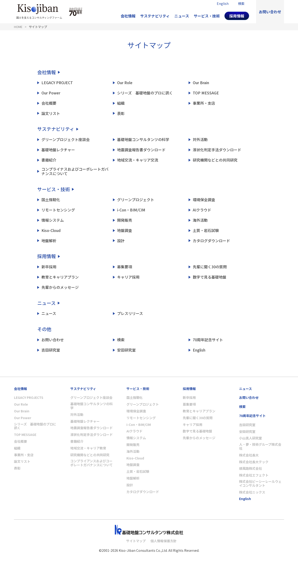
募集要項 (124, 267)
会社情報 (128, 16)
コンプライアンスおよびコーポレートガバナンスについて (91, 463)
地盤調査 (124, 230)
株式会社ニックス (252, 492)
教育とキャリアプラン (60, 277)
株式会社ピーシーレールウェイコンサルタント (260, 483)
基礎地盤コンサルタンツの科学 (143, 139)
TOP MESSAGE (206, 93)
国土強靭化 (50, 199)
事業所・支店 (204, 103)
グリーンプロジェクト (135, 199)
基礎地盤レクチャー (58, 150)
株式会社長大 (249, 455)
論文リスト (50, 113)
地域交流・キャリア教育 (88, 448)
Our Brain (201, 82)
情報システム (52, 220)
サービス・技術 (207, 16)
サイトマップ (38, 26)
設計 (121, 240)
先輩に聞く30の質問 (210, 267)
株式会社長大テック (253, 462)
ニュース (181, 16)
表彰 (121, 113)
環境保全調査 (204, 199)
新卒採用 (48, 267)
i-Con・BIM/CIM (131, 210)
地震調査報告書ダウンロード (141, 150)
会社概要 (48, 103)
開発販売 (124, 220)
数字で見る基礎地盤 (209, 277)
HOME (18, 26)
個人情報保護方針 (163, 540)
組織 (121, 103)
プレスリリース (130, 313)
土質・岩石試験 (206, 230)
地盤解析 (48, 240)
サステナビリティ (155, 16)
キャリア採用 (128, 277)
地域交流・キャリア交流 (137, 160)
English (199, 350)
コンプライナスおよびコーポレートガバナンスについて (74, 171)
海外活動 (200, 220)
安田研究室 (126, 350)
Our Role (124, 82)
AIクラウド (202, 210)
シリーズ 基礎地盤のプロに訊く (145, 93)
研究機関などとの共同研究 (215, 160)
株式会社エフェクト (253, 475)
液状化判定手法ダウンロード (217, 150)
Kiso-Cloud (51, 230)
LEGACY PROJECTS (28, 398)
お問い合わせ (270, 11)
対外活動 (200, 139)
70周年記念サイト (208, 340)
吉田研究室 (50, 350)
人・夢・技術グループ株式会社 (260, 446)
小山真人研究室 (250, 438)
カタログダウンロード (211, 240)
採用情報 (236, 16)
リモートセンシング (58, 210)
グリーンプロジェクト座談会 (65, 139)
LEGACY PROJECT (57, 82)
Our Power (50, 93)
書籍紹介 (48, 160)
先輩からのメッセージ (60, 287)
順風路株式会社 (250, 468)
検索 (121, 340)
